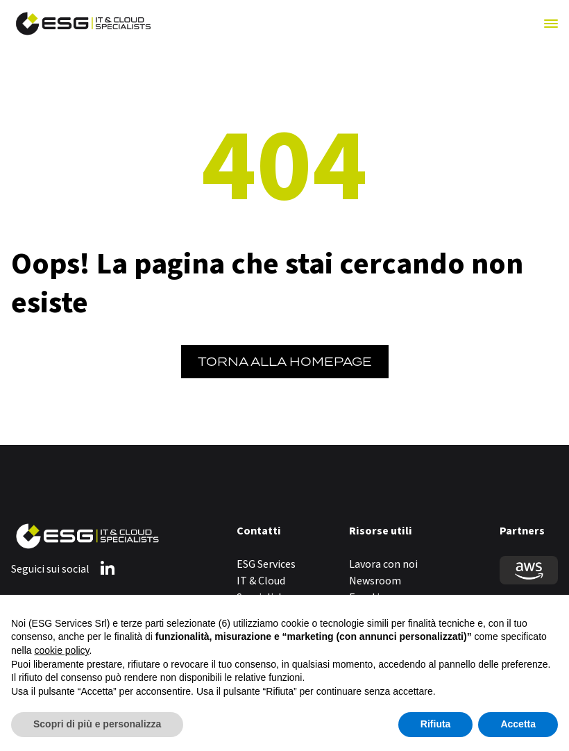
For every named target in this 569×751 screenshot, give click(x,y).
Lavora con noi (383, 564)
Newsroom (375, 581)
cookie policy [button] (61, 650)
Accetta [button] (518, 723)
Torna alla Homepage (285, 361)
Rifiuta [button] (436, 723)
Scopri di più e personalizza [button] (97, 723)
